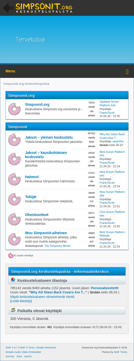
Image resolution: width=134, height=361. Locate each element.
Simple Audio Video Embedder (23, 351)
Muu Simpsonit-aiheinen (46, 233)
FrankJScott (106, 112)
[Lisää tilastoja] (21, 301)
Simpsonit (17, 126)
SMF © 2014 (27, 347)
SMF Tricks (120, 351)
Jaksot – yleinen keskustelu (49, 137)
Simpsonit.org (21, 95)
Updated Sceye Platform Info (108, 103)
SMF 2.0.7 (12, 347)
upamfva (118, 141)
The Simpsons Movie (57, 245)
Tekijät (30, 197)
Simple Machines (46, 347)
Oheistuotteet (36, 215)
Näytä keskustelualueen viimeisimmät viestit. (42, 297)
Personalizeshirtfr (105, 288)
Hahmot (32, 177)
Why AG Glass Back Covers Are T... (112, 136)
